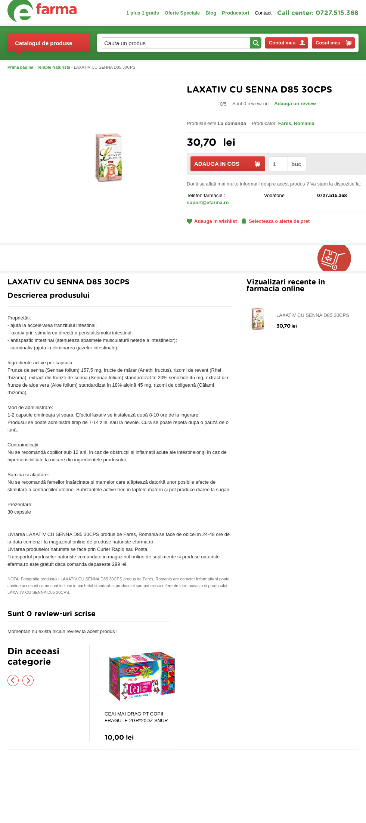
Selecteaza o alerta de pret (275, 221)
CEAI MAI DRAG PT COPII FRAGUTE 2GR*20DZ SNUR (136, 717)
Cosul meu (333, 43)
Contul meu (287, 43)
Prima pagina (20, 67)
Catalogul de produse (43, 46)
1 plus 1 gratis (142, 13)
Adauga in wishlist (212, 221)
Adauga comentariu (205, 615)
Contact (263, 13)
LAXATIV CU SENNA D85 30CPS (312, 315)
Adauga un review (295, 103)
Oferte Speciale (182, 13)
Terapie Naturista (53, 67)
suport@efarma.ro (208, 202)
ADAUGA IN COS (227, 163)
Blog (210, 13)
